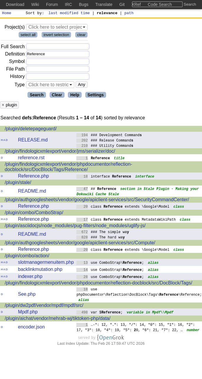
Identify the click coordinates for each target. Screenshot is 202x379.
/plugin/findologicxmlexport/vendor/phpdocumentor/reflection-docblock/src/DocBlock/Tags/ (98, 283)
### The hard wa (100, 237)
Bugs (83, 4)
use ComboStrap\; (110, 263)
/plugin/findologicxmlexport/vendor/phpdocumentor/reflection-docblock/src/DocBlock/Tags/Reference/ (68, 167)
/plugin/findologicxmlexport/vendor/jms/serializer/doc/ (60, 151)
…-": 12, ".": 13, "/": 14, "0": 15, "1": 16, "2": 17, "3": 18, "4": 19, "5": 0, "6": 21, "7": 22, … (135, 328)
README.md (32, 191)
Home (6, 13)
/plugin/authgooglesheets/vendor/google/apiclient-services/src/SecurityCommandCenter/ (97, 200)
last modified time (69, 13)
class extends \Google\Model (122, 207)
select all (28, 35)
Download (15, 4)
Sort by (34, 13)
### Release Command (104, 141)
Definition (15, 54)
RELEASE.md (32, 140)
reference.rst (31, 158)
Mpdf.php (28, 312)
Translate (103, 4)
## (96, 189)
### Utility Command (104, 146)
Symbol (17, 62)
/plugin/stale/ (18, 183)
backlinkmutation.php (40, 270)
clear (81, 35)
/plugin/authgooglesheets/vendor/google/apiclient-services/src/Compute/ (80, 243)
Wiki (35, 4)
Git (122, 4)
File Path (15, 69)
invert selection (56, 35)
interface (103, 177)
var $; (99, 312)
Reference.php (33, 176)
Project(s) (14, 27)
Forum (52, 4)
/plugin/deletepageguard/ (31, 129)
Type (19, 85)
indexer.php (30, 277)
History (17, 77)
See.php (27, 294)
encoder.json (31, 327)
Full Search (13, 47)
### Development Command (109, 135)
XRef (136, 4)
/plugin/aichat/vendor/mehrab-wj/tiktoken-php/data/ (57, 319)
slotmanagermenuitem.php (46, 263)
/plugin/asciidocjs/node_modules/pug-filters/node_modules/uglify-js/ (75, 226)
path (129, 13)
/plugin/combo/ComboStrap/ (34, 213)
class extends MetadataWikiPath (126, 220)
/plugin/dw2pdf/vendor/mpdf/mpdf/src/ (44, 306)
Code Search (160, 4)
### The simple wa (102, 232)
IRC (68, 4)
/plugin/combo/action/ (27, 256)
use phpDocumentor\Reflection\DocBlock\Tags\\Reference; (139, 292)
